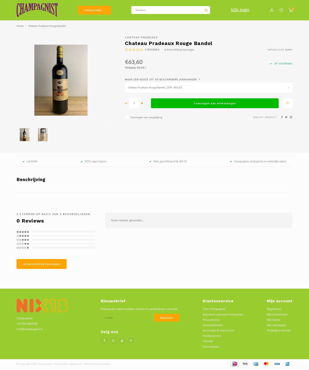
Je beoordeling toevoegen (179, 51)
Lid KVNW (29, 162)
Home (20, 27)
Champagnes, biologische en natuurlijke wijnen (258, 162)
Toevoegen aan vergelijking (146, 118)
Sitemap (208, 342)
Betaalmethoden (213, 326)
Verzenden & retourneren (218, 331)
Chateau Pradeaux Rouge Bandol (47, 27)
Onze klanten (211, 348)
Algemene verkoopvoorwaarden (223, 315)
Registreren (274, 310)
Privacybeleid (211, 321)
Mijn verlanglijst (276, 326)
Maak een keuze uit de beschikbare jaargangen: (162, 80)
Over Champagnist (214, 310)
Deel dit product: (265, 118)
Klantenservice (212, 337)
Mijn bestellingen (277, 315)
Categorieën (94, 10)
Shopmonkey (102, 365)
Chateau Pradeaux (141, 38)
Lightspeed (75, 365)
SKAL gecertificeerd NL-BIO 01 (168, 162)
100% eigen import (93, 162)
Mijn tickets (273, 321)
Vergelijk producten (279, 331)
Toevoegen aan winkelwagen (215, 104)
